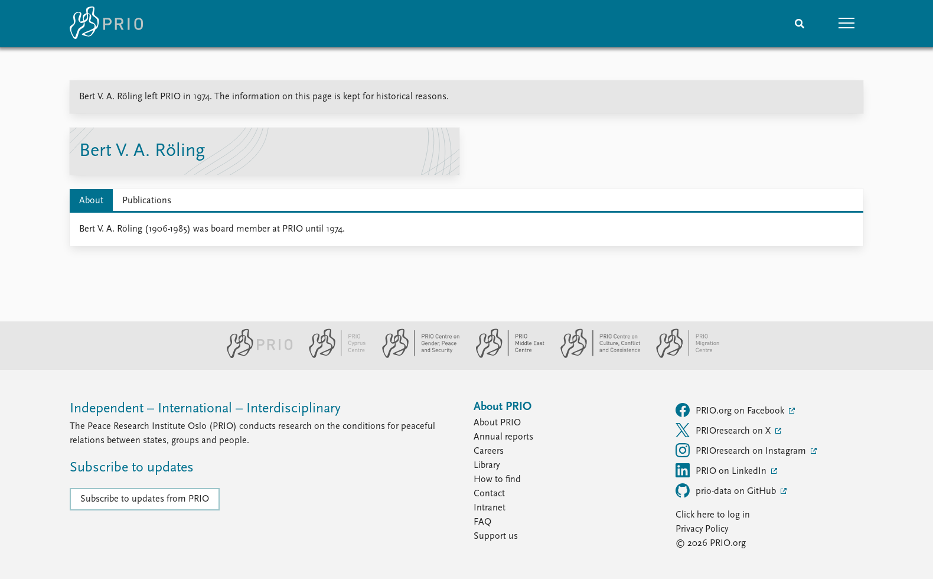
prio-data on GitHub (727, 490)
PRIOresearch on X (724, 430)
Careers (489, 451)
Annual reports (503, 437)
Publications (146, 201)
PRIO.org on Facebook (731, 410)
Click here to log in (713, 515)
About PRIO (497, 423)
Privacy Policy (702, 529)
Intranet (489, 508)
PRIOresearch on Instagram (742, 450)
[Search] (799, 23)
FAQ (482, 522)
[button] (846, 23)
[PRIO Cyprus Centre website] (332, 355)
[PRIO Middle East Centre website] (505, 355)
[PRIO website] (255, 355)
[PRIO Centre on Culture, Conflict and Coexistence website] (595, 355)
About (91, 201)
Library (487, 465)
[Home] (106, 24)
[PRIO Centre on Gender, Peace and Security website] (416, 355)
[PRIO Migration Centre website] (681, 355)
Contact (489, 494)
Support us (496, 536)
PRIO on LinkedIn (722, 470)
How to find (497, 479)
